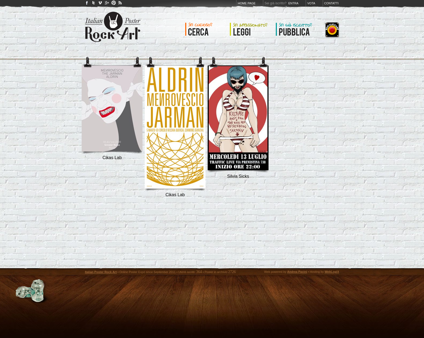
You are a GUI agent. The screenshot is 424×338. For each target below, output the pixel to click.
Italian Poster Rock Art (101, 272)
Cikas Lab (112, 157)
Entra (293, 3)
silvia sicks (238, 176)
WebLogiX (331, 271)
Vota (311, 3)
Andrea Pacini (297, 271)
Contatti (331, 3)
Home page (247, 3)
